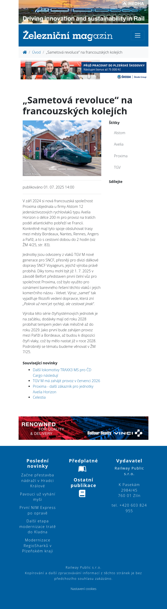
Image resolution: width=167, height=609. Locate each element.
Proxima (121, 155)
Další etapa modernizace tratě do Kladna (37, 526)
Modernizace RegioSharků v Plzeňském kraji (37, 545)
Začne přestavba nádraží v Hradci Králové (37, 480)
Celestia (39, 397)
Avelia (118, 144)
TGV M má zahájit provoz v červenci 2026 (66, 380)
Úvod (36, 52)
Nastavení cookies (83, 589)
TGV (117, 167)
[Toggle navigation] (137, 35)
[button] (28, 148)
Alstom (120, 132)
